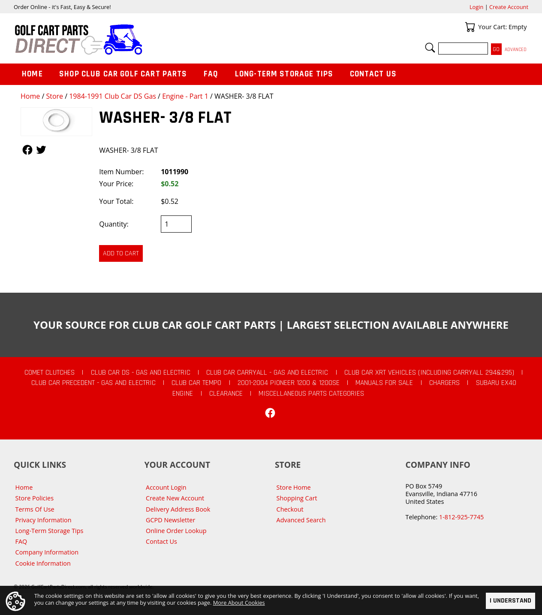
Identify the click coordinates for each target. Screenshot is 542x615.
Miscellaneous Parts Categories (311, 393)
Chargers (444, 383)
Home (30, 96)
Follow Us (27, 150)
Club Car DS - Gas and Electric (140, 372)
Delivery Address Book (178, 509)
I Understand (510, 600)
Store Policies (34, 498)
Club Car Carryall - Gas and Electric (267, 372)
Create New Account (175, 498)
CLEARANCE (226, 393)
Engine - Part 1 (185, 96)
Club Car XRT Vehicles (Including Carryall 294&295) (429, 372)
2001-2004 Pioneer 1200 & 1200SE (289, 383)
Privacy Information (43, 520)
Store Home (294, 487)
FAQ (211, 74)
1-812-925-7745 (461, 517)
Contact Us (373, 74)
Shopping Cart (297, 498)
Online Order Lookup (176, 531)
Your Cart (470, 27)
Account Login (166, 487)
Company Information (46, 552)
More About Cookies (239, 602)
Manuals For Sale (384, 383)
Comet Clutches (49, 372)
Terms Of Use (34, 509)
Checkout (290, 509)
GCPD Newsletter (170, 520)
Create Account (508, 7)
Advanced (516, 49)
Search (430, 48)
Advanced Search (301, 520)
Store (54, 96)
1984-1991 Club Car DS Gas (112, 96)
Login (476, 7)
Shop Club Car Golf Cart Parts (123, 74)
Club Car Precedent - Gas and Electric (93, 383)
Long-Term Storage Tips (284, 74)
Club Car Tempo (196, 383)
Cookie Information (43, 563)
